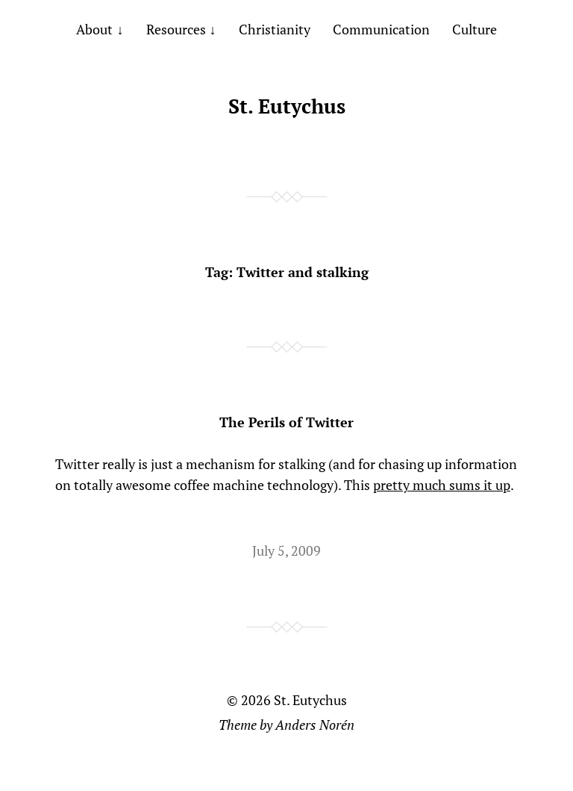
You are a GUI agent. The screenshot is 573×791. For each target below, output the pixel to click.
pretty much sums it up (441, 485)
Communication (381, 29)
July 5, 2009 (286, 550)
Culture (474, 29)
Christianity (274, 29)
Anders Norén (314, 724)
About (94, 29)
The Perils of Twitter (286, 422)
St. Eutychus (286, 106)
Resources (176, 29)
